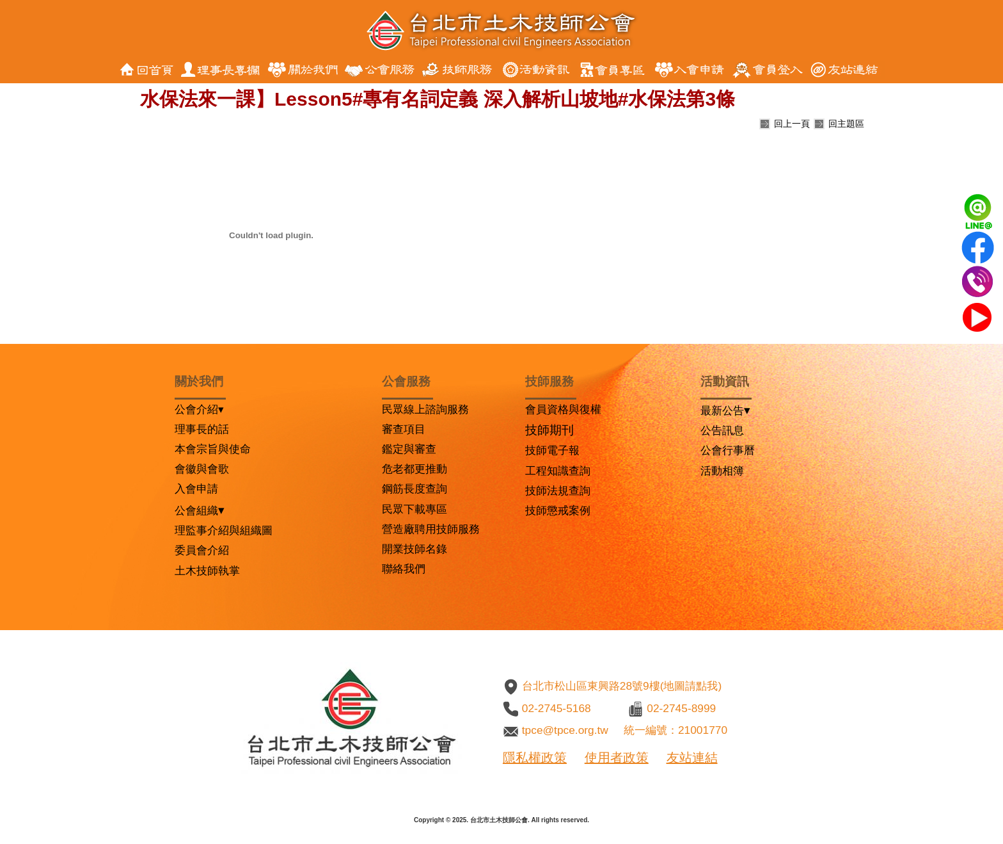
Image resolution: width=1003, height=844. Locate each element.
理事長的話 (202, 429)
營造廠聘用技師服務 (431, 529)
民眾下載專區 (414, 509)
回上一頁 (792, 123)
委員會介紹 (202, 550)
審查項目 (403, 429)
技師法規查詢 (557, 490)
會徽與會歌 (202, 468)
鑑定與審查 (409, 448)
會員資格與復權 (563, 409)
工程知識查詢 (557, 470)
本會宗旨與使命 (213, 448)
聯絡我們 (403, 568)
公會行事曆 (727, 450)
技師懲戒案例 (557, 510)
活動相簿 (722, 470)
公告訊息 (722, 430)
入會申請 (196, 488)
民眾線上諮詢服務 (425, 409)
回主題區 (846, 123)
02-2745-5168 (556, 708)
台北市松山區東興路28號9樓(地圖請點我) (622, 685)
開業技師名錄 (414, 548)
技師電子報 (552, 450)
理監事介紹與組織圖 (223, 530)
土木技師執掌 (207, 570)
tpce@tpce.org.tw (565, 730)
